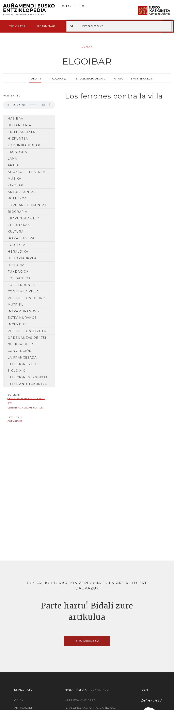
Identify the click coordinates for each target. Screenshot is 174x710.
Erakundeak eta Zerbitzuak (23, 222)
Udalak (87, 46)
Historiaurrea (22, 258)
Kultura (16, 231)
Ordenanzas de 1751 (27, 338)
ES (63, 6)
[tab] (116, 96)
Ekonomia (17, 152)
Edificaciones (21, 132)
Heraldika (18, 251)
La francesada (22, 357)
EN (83, 6)
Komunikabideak (24, 145)
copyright (14, 421)
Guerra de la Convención (21, 348)
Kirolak (15, 185)
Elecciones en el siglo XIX (25, 367)
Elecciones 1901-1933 (27, 377)
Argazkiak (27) (58, 78)
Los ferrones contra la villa (23, 288)
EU (70, 6)
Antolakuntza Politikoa (22, 195)
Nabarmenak (45, 26)
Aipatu (118, 78)
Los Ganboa (19, 278)
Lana (12, 158)
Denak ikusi (100, 689)
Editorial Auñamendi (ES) (25, 407)
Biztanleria (19, 125)
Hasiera (15, 118)
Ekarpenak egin (142, 78)
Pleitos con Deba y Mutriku (26, 301)
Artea (13, 165)
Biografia (17, 212)
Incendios (18, 324)
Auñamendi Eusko (29, 10)
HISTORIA (16, 265)
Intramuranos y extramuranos (23, 314)
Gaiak (19, 700)
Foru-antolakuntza (27, 205)
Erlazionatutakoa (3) (91, 78)
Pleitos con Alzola (27, 331)
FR (76, 6)
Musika (14, 178)
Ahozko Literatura (26, 172)
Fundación (18, 271)
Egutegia (16, 245)
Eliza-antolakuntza (27, 384)
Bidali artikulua (87, 640)
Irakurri (35, 78)
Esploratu (17, 26)
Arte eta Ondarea (80, 700)
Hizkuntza (18, 138)
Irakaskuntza (21, 238)
